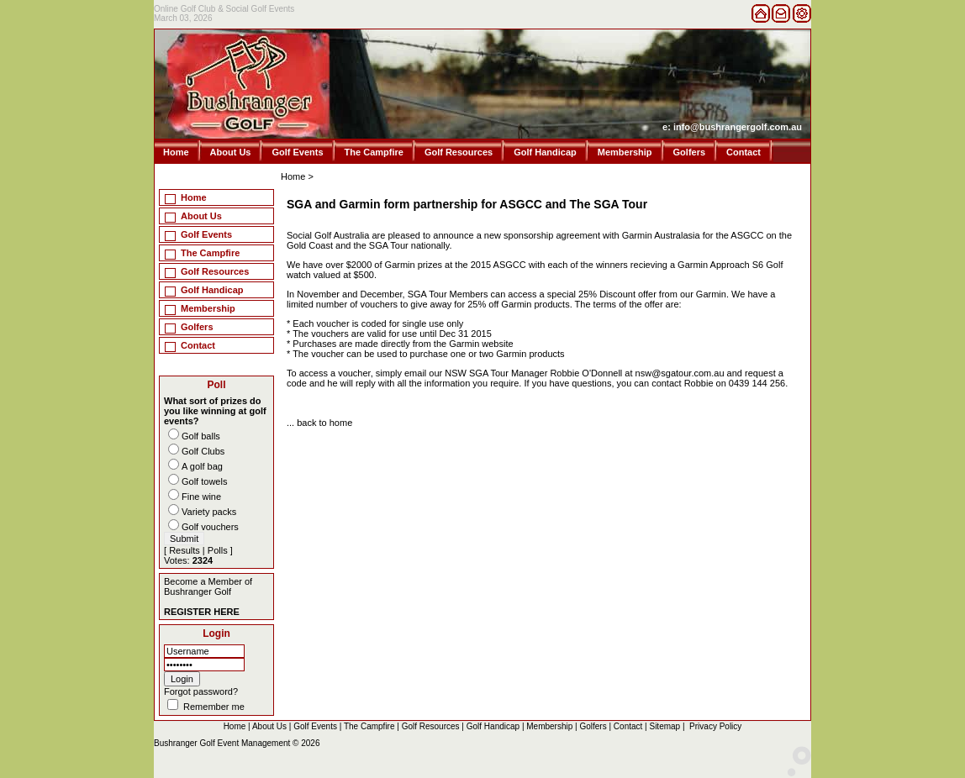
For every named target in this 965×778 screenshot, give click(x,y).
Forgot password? (201, 691)
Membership (625, 152)
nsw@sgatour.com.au (681, 373)
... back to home (319, 423)
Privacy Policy (715, 726)
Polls (218, 550)
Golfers (689, 152)
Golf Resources (458, 152)
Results (184, 550)
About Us (230, 152)
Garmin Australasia (661, 235)
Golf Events (297, 152)
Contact (743, 152)
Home (176, 152)
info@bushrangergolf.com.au (737, 127)
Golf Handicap (545, 152)
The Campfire (374, 152)
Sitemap (664, 726)
